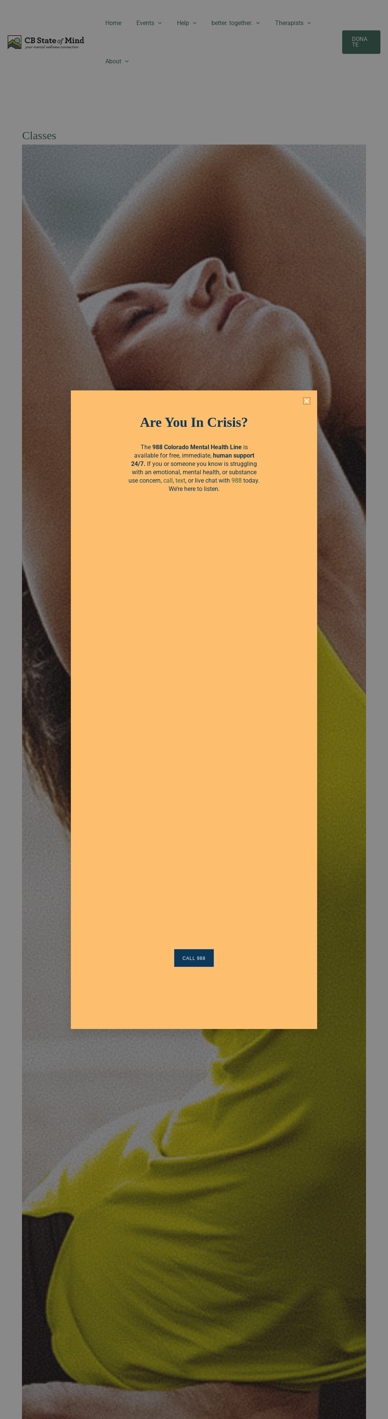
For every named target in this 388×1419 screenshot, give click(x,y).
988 (237, 480)
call (168, 480)
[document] (194, 709)
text (180, 480)
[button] (307, 401)
